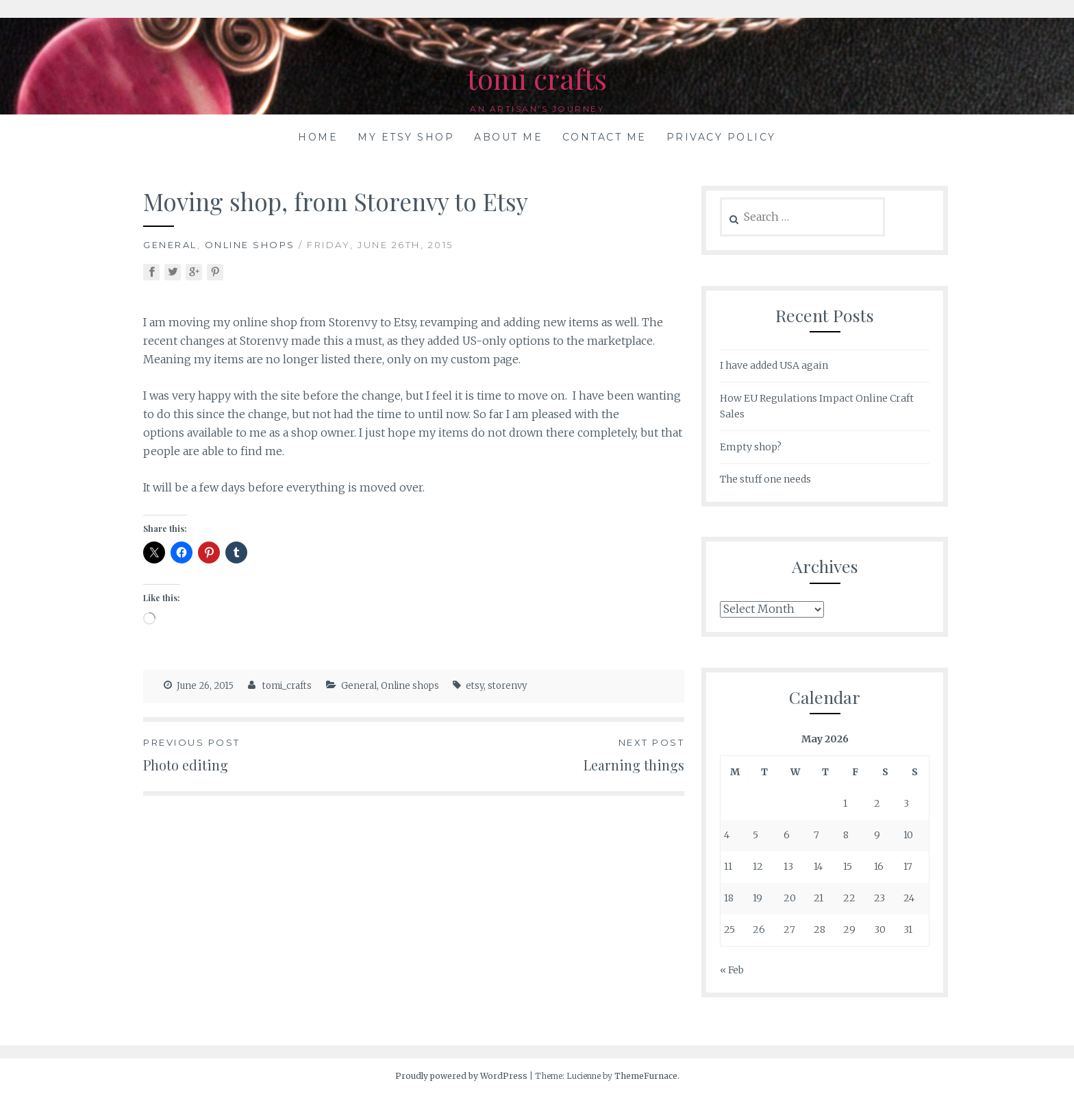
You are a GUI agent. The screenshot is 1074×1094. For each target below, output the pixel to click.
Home (318, 137)
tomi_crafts (287, 686)
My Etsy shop (406, 137)
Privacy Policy (721, 137)
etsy (475, 686)
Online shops (250, 244)
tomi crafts (537, 76)
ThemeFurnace (645, 1076)
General (170, 244)
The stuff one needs (765, 479)
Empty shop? (751, 447)
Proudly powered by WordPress (461, 1076)
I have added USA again (774, 365)
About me (508, 137)
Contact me (604, 137)
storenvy (507, 686)
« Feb (732, 970)
